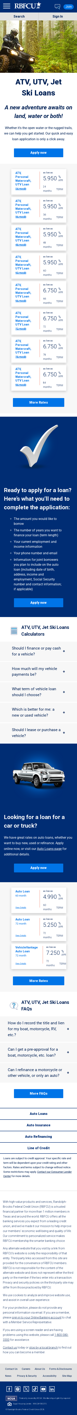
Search (19, 16)
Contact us (10, 1347)
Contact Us (11, 1369)
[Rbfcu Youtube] (43, 1389)
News (8, 1376)
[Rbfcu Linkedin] (52, 1389)
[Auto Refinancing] (38, 1136)
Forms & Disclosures (60, 1369)
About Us (40, 1369)
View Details (20, 189)
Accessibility (49, 1376)
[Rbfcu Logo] (27, 7)
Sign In (58, 16)
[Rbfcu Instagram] (18, 1389)
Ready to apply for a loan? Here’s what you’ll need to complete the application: (37, 499)
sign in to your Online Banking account (36, 1317)
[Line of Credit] (38, 1148)
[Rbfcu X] (26, 1389)
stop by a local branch (43, 1347)
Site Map (67, 1376)
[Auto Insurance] (38, 1125)
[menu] (7, 7)
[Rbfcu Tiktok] (35, 1389)
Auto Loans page (49, 849)
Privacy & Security (27, 1376)
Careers (26, 1369)
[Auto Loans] (38, 1113)
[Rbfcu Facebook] (9, 1389)
